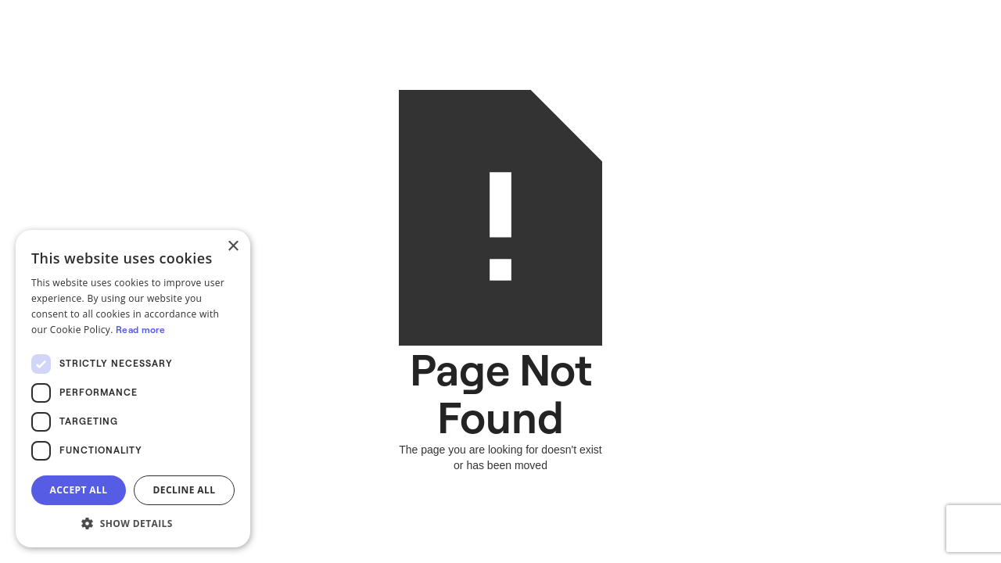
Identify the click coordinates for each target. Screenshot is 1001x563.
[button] (133, 523)
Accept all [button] (79, 490)
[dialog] (133, 388)
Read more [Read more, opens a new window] (141, 329)
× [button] (233, 247)
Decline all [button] (184, 490)
